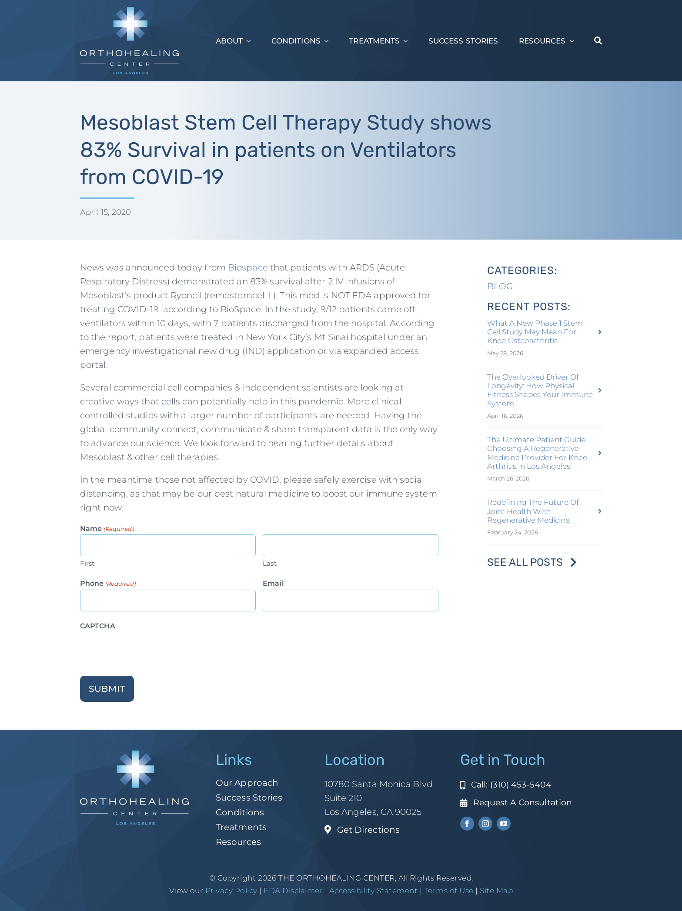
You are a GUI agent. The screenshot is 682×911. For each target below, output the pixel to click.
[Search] (598, 41)
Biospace (247, 267)
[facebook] (467, 824)
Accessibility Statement (373, 890)
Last (269, 563)
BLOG (500, 286)
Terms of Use (449, 890)
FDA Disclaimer (292, 890)
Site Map (496, 890)
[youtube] (504, 824)
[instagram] (485, 824)
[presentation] (146, 649)
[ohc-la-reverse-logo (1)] (129, 11)
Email (273, 583)
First (87, 563)
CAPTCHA (97, 626)
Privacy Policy (231, 890)
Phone (108, 583)
